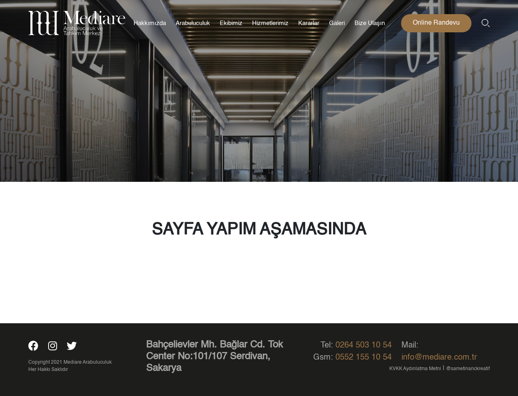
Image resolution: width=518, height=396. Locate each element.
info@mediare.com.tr (439, 358)
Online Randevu (436, 23)
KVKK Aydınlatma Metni (415, 369)
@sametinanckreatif (468, 369)
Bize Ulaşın (370, 23)
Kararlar (308, 23)
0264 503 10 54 (363, 345)
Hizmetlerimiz (270, 23)
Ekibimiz (231, 23)
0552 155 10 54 (363, 358)
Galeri (337, 23)
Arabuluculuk (193, 23)
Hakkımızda (150, 23)
